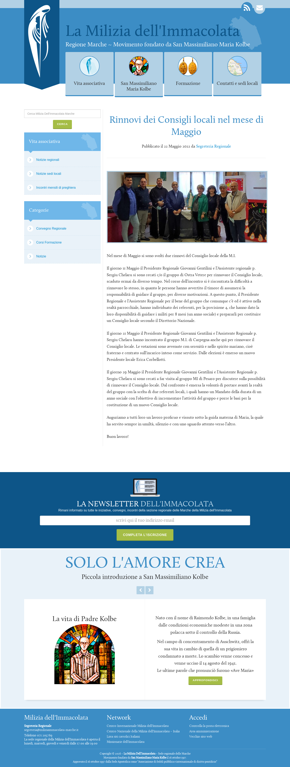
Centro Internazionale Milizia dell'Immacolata (138, 726)
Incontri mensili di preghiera (56, 187)
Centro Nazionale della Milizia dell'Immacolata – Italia (143, 731)
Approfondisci (205, 680)
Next (149, 590)
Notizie (41, 256)
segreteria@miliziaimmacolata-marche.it (51, 730)
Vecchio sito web (200, 736)
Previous (141, 590)
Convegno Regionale (51, 228)
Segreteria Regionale (213, 147)
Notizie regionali (47, 159)
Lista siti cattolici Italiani (123, 736)
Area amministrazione (204, 731)
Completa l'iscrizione (145, 535)
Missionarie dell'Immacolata (125, 742)
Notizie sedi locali (48, 173)
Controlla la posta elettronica (209, 726)
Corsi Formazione (49, 242)
